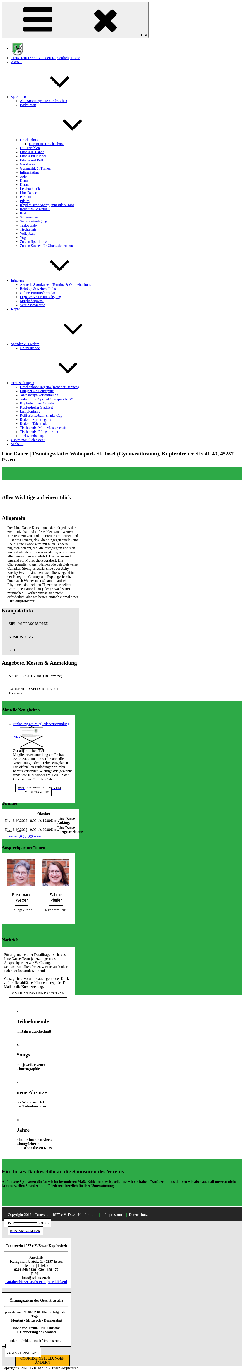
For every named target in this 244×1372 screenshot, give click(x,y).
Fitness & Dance (32, 152)
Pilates (25, 201)
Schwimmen (29, 217)
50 (24, 836)
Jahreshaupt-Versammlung (39, 395)
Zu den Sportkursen (34, 242)
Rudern (25, 213)
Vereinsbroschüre (32, 305)
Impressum (113, 1214)
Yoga (23, 237)
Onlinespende (30, 348)
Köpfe (15, 309)
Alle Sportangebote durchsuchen (43, 101)
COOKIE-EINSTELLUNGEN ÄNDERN (42, 1360)
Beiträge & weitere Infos (38, 289)
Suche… (17, 444)
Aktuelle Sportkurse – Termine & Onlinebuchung (55, 285)
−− (11, 836)
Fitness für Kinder (33, 156)
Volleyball (27, 233)
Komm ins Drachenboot (46, 144)
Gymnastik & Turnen (35, 168)
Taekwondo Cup (32, 436)
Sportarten (52, 97)
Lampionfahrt (30, 411)
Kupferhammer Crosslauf (38, 403)
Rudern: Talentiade (33, 423)
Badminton (28, 105)
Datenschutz (138, 1214)
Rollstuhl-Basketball (35, 209)
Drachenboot (63, 140)
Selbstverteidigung (33, 221)
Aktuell (16, 62)
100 (30, 836)
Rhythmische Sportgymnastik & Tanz (47, 205)
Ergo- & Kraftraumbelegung (40, 297)
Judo (23, 176)
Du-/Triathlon (30, 148)
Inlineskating (29, 172)
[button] (40, 623)
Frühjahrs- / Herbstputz (37, 391)
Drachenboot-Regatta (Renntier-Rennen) (49, 387)
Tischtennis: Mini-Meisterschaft (43, 428)
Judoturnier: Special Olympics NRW (46, 399)
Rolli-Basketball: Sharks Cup (41, 415)
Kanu (24, 180)
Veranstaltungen (56, 383)
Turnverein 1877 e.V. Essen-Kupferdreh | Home (45, 58)
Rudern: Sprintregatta (35, 419)
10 (20, 836)
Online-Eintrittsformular (37, 293)
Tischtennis (28, 229)
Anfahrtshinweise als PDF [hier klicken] (36, 1282)
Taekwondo (28, 225)
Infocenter (52, 280)
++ (39, 836)
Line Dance (28, 193)
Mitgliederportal (32, 301)
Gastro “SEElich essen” (28, 440)
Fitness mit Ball (31, 160)
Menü (75, 19)
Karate (25, 184)
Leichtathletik (30, 189)
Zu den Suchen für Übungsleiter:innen (47, 246)
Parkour (25, 197)
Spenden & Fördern (59, 344)
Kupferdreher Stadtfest (36, 407)
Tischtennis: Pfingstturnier (39, 432)
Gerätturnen (28, 164)
